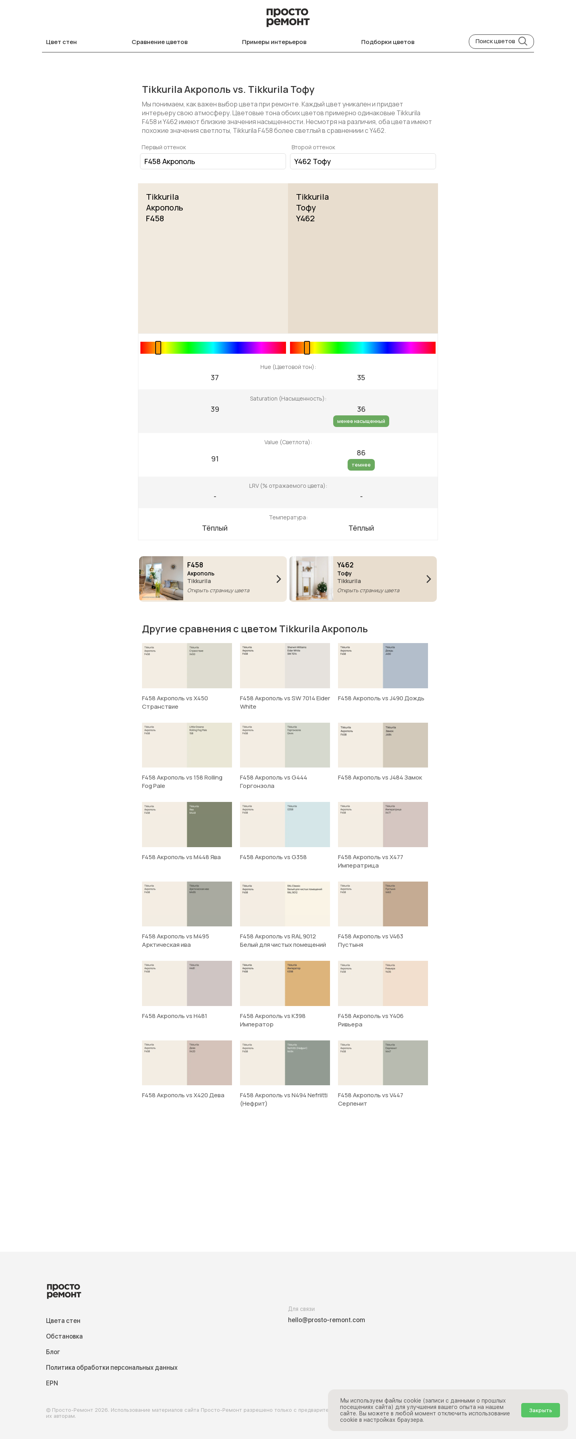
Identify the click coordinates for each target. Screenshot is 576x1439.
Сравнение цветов (160, 42)
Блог (53, 1352)
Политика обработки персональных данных (112, 1367)
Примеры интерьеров (274, 42)
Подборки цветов (387, 42)
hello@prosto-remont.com (326, 1320)
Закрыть (540, 1410)
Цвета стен (63, 1321)
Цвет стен (61, 42)
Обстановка (64, 1336)
